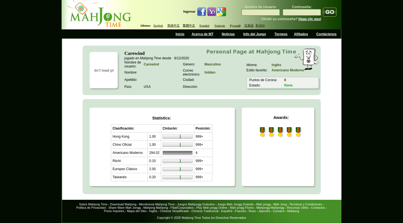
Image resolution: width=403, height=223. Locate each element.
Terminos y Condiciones (305, 204)
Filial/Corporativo (182, 207)
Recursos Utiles (297, 207)
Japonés (264, 211)
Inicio (179, 34)
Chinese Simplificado (174, 211)
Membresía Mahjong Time (157, 204)
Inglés (153, 211)
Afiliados (301, 34)
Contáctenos (326, 34)
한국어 (260, 25)
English (158, 25)
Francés (240, 211)
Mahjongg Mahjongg (270, 207)
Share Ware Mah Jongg (124, 207)
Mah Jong (280, 204)
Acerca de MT (203, 34)
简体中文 (173, 25)
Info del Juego (254, 34)
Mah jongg (263, 204)
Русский (235, 25)
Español (204, 25)
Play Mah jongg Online (211, 207)
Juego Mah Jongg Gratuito (235, 204)
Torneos (281, 34)
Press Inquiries (114, 211)
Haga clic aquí (309, 19)
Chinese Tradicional (205, 211)
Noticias (228, 34)
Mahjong (293, 211)
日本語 (249, 25)
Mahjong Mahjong (155, 207)
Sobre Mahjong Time (93, 204)
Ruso (253, 211)
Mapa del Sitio (137, 211)
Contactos (318, 207)
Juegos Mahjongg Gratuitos (196, 204)
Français (220, 25)
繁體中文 (189, 25)
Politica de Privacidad (91, 207)
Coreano (279, 211)
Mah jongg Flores (242, 207)
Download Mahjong (123, 204)
